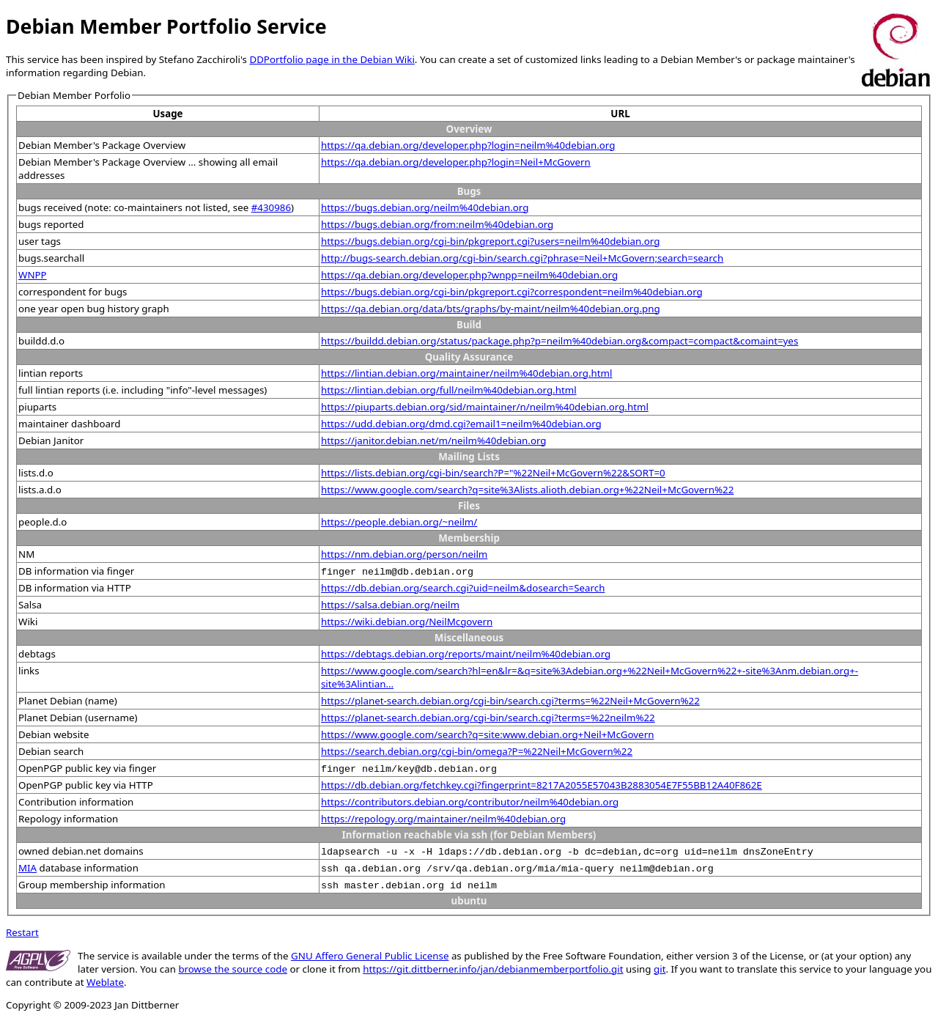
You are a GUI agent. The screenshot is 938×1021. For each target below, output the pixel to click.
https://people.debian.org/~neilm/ (399, 521)
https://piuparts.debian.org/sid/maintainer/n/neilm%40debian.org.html (485, 406)
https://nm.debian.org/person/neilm (404, 554)
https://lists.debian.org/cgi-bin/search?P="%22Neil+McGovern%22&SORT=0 (493, 472)
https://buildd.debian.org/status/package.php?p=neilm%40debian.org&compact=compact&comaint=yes (559, 340)
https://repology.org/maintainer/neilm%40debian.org (443, 818)
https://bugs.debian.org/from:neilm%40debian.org (437, 224)
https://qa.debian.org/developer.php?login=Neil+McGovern (456, 162)
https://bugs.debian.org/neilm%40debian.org (424, 207)
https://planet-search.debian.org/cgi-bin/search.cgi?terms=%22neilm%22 (488, 717)
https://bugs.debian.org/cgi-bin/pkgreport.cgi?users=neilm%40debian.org (490, 241)
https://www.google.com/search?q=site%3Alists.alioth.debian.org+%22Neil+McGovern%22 (527, 489)
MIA (27, 867)
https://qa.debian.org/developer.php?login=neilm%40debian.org (468, 145)
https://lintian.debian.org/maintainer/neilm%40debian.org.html (467, 373)
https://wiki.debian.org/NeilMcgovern (406, 621)
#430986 (271, 207)
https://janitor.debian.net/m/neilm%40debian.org (434, 440)
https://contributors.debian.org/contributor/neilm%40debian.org (469, 801)
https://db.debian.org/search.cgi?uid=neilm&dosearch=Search (463, 587)
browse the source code (232, 969)
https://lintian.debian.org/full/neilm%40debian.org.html (449, 390)
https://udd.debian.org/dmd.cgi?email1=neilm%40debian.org (461, 423)
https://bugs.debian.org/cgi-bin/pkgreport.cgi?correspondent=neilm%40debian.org (512, 291)
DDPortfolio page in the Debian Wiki (331, 59)
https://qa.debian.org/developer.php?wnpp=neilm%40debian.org (469, 274)
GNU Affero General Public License (369, 955)
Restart (22, 932)
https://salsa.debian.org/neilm (390, 604)
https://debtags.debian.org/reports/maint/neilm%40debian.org (465, 653)
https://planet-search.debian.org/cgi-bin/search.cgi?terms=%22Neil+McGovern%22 (510, 700)
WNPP (32, 274)
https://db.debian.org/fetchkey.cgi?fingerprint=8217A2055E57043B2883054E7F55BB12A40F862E (541, 785)
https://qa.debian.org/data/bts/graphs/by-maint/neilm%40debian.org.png (490, 308)
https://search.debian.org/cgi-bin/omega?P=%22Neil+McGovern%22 (476, 751)
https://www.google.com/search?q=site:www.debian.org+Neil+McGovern (487, 734)
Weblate (105, 982)
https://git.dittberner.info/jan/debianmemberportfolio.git (493, 969)
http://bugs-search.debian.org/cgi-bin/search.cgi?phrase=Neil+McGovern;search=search (522, 258)
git (659, 969)
